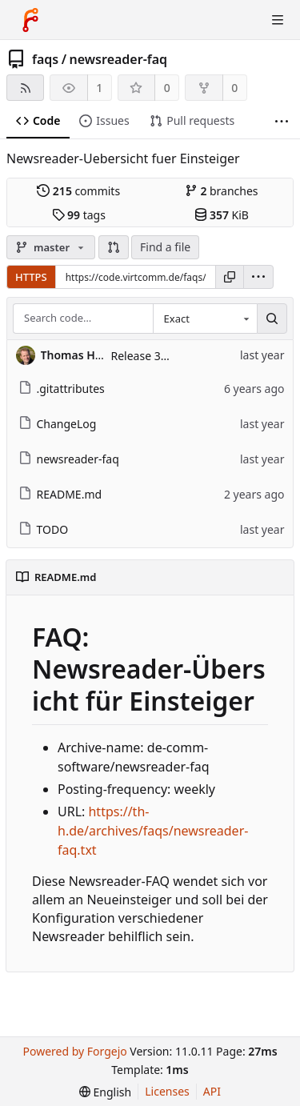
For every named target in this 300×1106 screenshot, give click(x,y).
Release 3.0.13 (148, 355)
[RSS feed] (25, 87)
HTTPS (31, 277)
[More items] (282, 121)
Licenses (167, 1091)
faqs (45, 59)
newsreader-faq (119, 59)
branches (221, 190)
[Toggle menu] (277, 20)
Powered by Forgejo (74, 1051)
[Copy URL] (229, 277)
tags (79, 214)
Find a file (165, 246)
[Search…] (272, 318)
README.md (60, 494)
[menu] (258, 277)
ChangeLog (57, 423)
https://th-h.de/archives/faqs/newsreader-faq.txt (153, 831)
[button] (113, 247)
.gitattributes (61, 388)
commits (78, 190)
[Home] (30, 20)
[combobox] (205, 318)
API (212, 1091)
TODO (43, 529)
